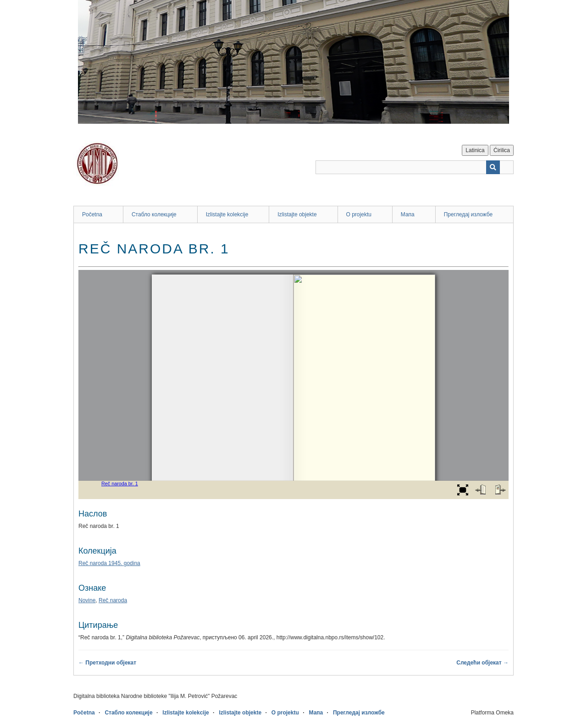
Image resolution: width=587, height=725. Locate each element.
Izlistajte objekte (296, 214)
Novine (86, 600)
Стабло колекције (154, 214)
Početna (92, 214)
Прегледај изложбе (468, 214)
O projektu (358, 214)
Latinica (474, 150)
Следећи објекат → (482, 662)
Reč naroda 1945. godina (109, 563)
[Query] (415, 167)
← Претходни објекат (107, 662)
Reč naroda (113, 600)
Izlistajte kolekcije (227, 214)
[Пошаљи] (493, 167)
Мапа (408, 214)
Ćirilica (501, 150)
